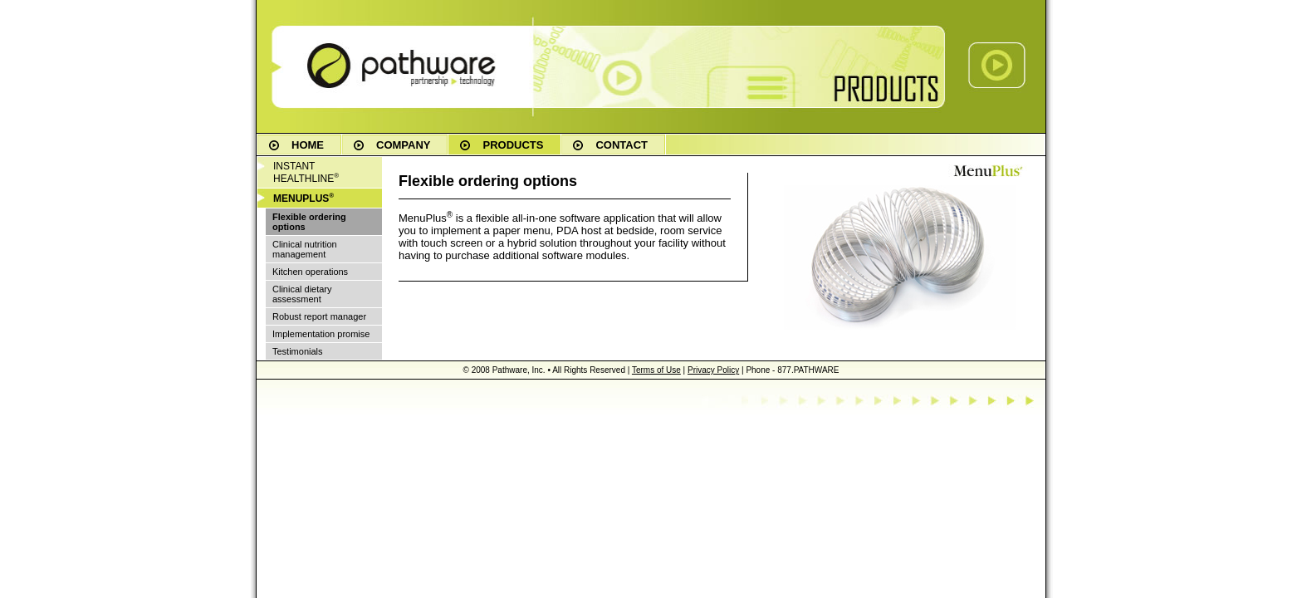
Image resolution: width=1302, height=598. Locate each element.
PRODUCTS (512, 145)
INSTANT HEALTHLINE (306, 172)
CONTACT (621, 145)
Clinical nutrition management (304, 249)
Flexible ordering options (309, 222)
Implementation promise (321, 334)
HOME (307, 145)
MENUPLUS (303, 198)
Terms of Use (656, 370)
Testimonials (297, 351)
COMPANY (403, 145)
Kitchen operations (310, 272)
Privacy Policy (713, 370)
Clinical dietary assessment (302, 294)
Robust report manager (319, 316)
